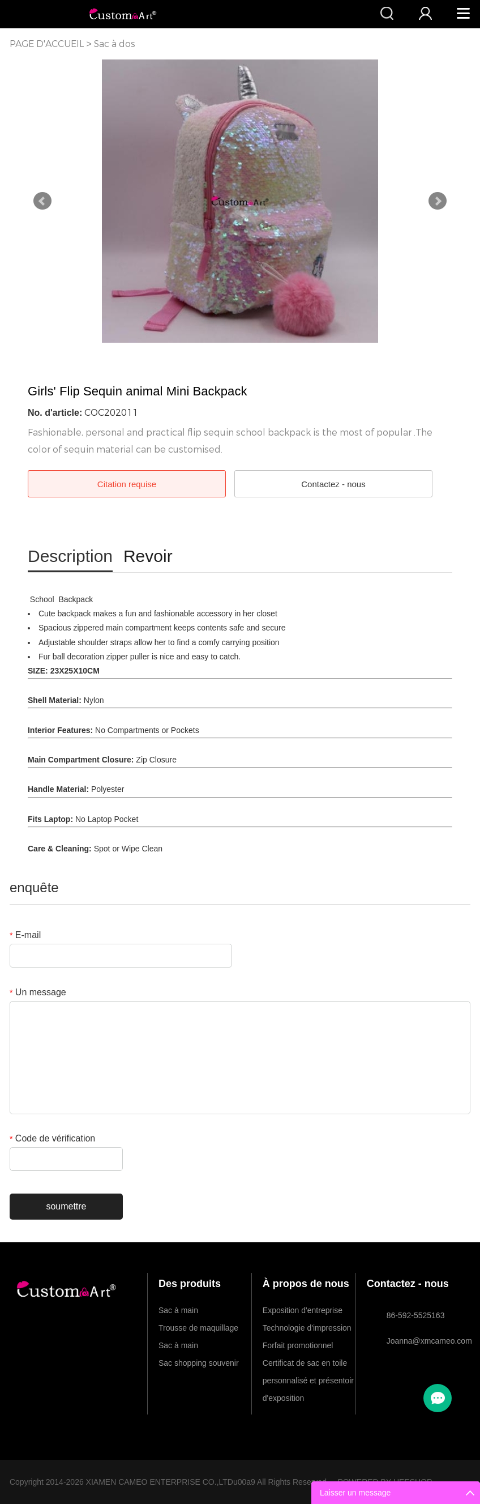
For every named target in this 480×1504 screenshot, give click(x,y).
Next (437, 201)
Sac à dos (114, 44)
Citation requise (126, 484)
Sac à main (178, 1310)
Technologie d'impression (307, 1327)
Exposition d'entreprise (302, 1310)
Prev (42, 201)
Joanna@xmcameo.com (423, 1340)
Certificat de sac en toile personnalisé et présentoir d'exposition (308, 1365)
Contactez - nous (333, 484)
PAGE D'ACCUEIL (47, 44)
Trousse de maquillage (198, 1327)
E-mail (25, 935)
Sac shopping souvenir (198, 1362)
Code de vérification (52, 1138)
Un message (38, 992)
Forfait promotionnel (298, 1345)
